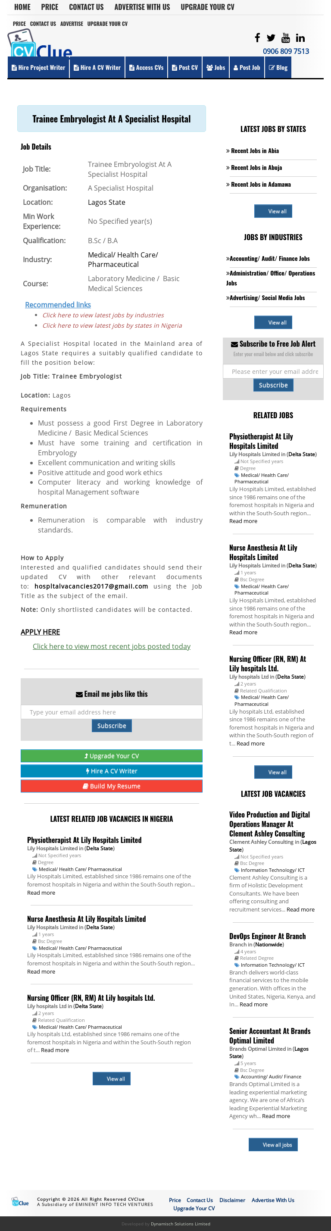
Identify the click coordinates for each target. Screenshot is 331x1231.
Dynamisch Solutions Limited (180, 1224)
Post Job (247, 67)
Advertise (71, 23)
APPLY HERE (40, 632)
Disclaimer (232, 1200)
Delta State (99, 848)
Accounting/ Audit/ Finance (271, 1076)
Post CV (185, 67)
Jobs (215, 67)
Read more (41, 892)
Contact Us (86, 7)
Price (50, 7)
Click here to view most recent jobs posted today (111, 646)
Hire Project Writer (38, 67)
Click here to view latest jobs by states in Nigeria (112, 325)
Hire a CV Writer (97, 67)
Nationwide (268, 944)
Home (22, 7)
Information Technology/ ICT (273, 870)
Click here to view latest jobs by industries (103, 315)
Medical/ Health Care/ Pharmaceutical (123, 259)
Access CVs (146, 67)
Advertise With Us (142, 7)
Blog (278, 67)
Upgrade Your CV (207, 7)
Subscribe (111, 725)
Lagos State (106, 202)
